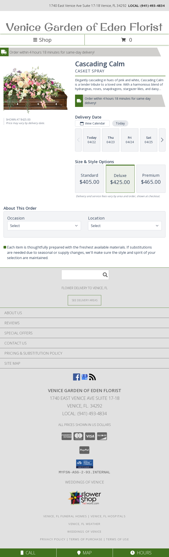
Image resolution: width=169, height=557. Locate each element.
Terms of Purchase (85, 539)
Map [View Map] (84, 553)
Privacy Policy (52, 539)
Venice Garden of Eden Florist (84, 27)
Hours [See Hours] (141, 553)
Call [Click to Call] (28, 553)
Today (120, 123)
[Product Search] (85, 275)
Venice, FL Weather (84, 524)
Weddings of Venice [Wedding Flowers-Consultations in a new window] (84, 482)
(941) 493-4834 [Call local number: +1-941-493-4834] (152, 5)
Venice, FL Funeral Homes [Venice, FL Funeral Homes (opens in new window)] (65, 516)
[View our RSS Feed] (92, 379)
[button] (84, 464)
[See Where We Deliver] (84, 300)
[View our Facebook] (76, 379)
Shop (42, 39)
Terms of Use (117, 539)
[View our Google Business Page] (84, 379)
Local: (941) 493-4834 (84, 413)
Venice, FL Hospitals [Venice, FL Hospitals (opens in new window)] (108, 516)
